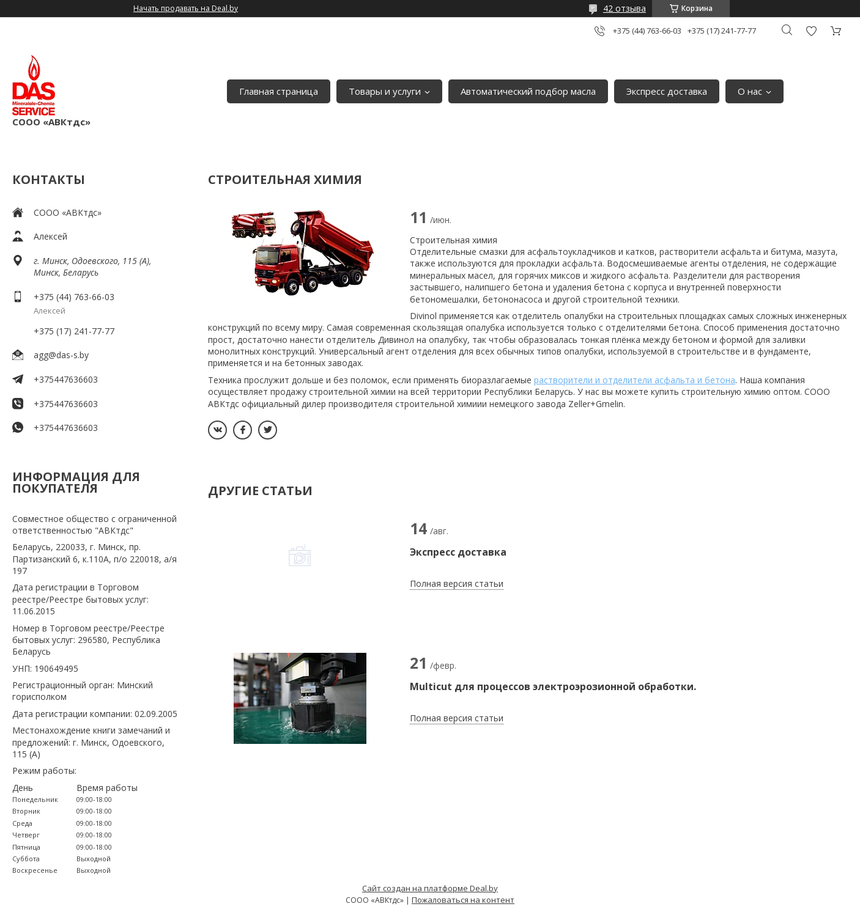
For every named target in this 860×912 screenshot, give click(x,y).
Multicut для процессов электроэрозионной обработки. (553, 686)
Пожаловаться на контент (463, 899)
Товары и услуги (385, 91)
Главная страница (278, 91)
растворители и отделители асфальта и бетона (634, 380)
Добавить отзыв (811, 31)
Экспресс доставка (666, 91)
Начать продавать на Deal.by (185, 8)
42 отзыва (624, 8)
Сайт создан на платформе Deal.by (430, 888)
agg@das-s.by (61, 355)
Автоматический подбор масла (528, 91)
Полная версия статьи (456, 583)
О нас (750, 91)
